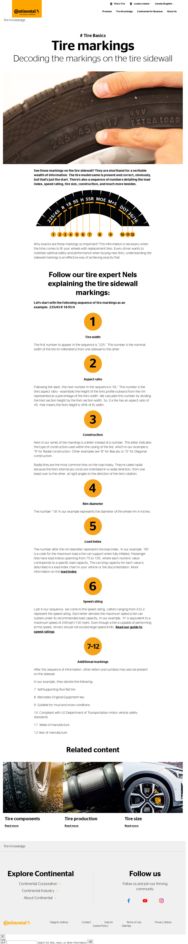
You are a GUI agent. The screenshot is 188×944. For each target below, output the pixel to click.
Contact (85, 922)
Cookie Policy (100, 926)
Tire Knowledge (124, 11)
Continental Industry (38, 891)
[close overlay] (2, 936)
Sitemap (127, 926)
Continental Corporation (38, 884)
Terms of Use (135, 922)
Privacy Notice (166, 922)
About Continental (38, 898)
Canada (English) (163, 4)
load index (69, 571)
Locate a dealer (142, 4)
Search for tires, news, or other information (62, 942)
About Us (172, 11)
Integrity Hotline (57, 922)
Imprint (109, 922)
